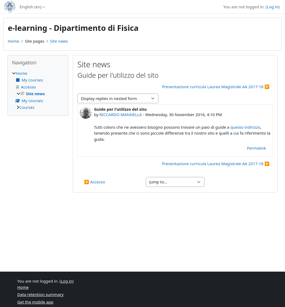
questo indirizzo (245, 127)
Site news (59, 41)
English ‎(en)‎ (30, 6)
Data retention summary (40, 294)
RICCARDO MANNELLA (121, 114)
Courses (27, 107)
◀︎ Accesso (94, 181)
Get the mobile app (35, 302)
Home (13, 41)
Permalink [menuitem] (256, 148)
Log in (272, 6)
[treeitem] (38, 90)
